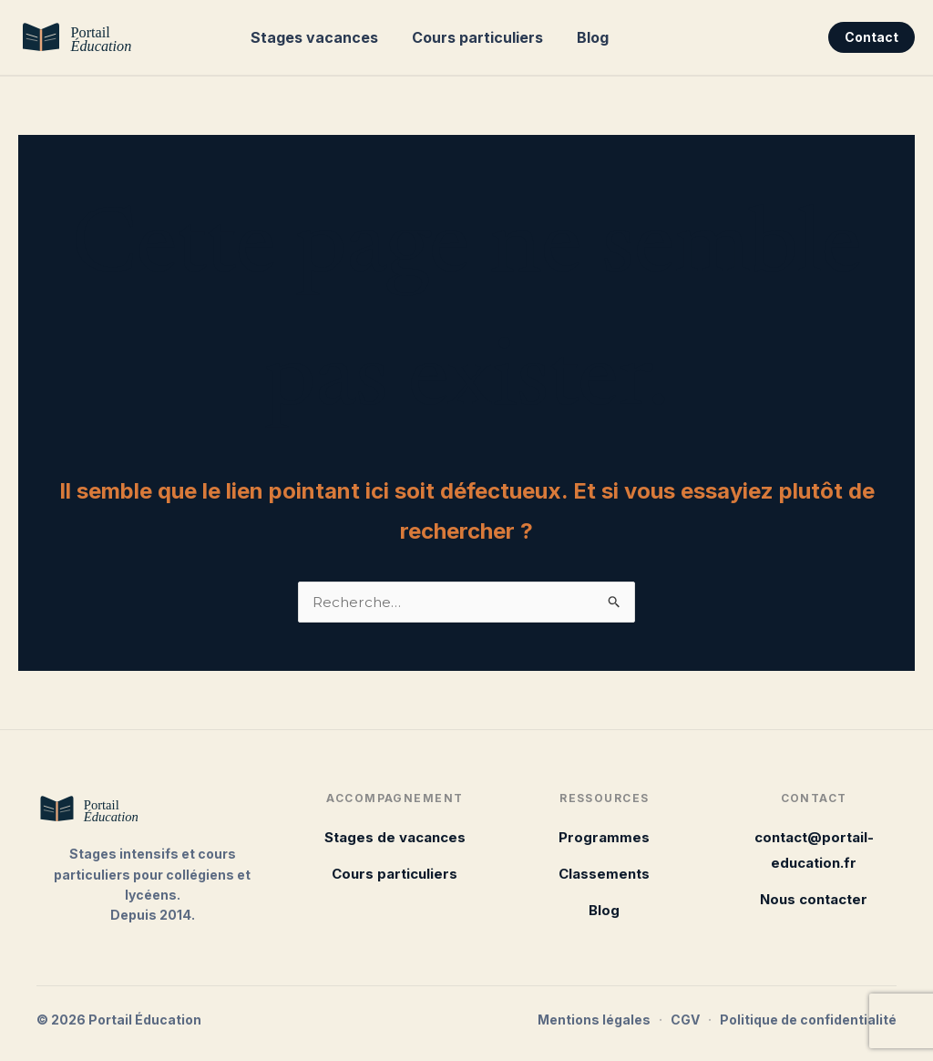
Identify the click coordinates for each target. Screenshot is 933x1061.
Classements (604, 873)
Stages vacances (311, 37)
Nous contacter (813, 899)
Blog (581, 37)
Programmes (604, 837)
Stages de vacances (395, 837)
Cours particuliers (470, 37)
